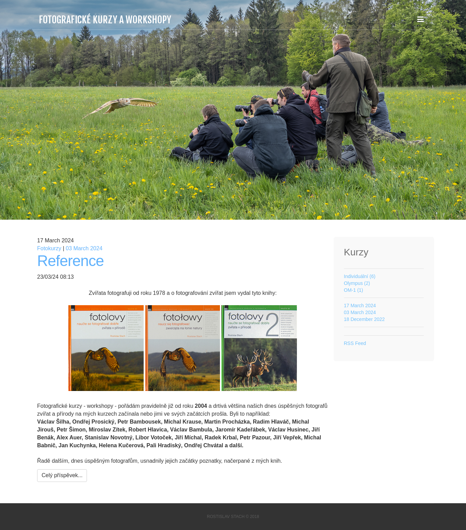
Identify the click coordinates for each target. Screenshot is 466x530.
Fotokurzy (49, 248)
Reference (70, 260)
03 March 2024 (84, 248)
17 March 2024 (360, 305)
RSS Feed (355, 343)
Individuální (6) (360, 276)
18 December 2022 (364, 319)
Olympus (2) (357, 283)
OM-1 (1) (353, 290)
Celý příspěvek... (62, 475)
